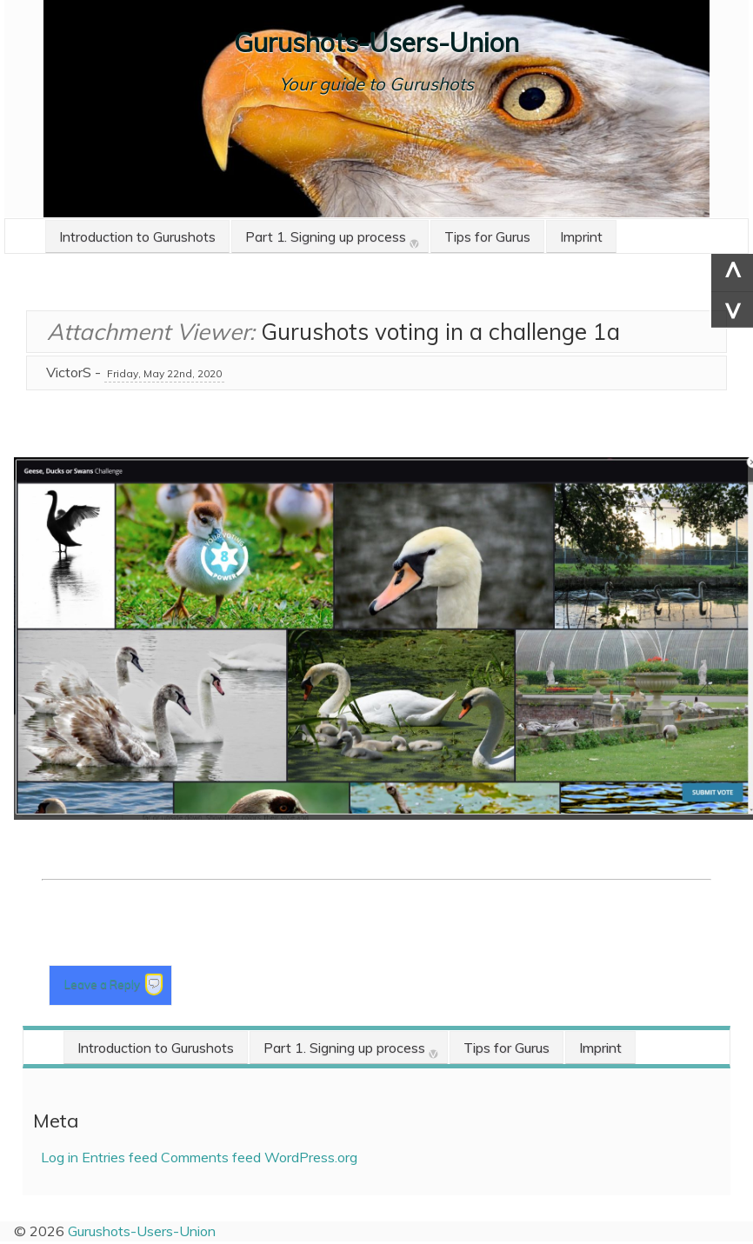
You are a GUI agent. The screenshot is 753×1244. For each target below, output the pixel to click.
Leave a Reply (103, 984)
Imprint (581, 236)
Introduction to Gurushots (137, 236)
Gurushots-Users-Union (376, 42)
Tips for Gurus (487, 236)
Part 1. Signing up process (325, 236)
